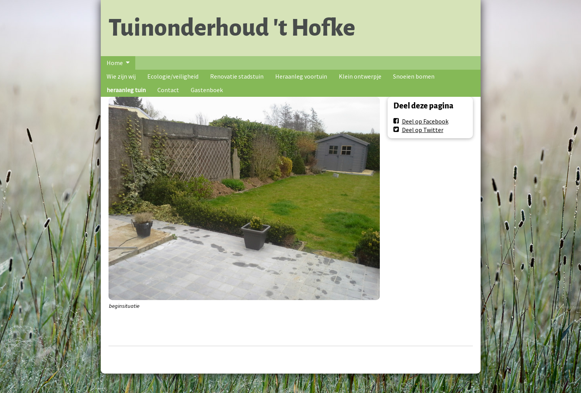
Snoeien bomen (413, 76)
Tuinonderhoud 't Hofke (232, 28)
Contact (168, 90)
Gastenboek (207, 90)
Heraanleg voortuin (301, 76)
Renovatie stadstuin (237, 76)
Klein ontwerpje (360, 76)
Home (115, 63)
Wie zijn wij (121, 76)
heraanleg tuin (126, 90)
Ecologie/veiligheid (172, 76)
